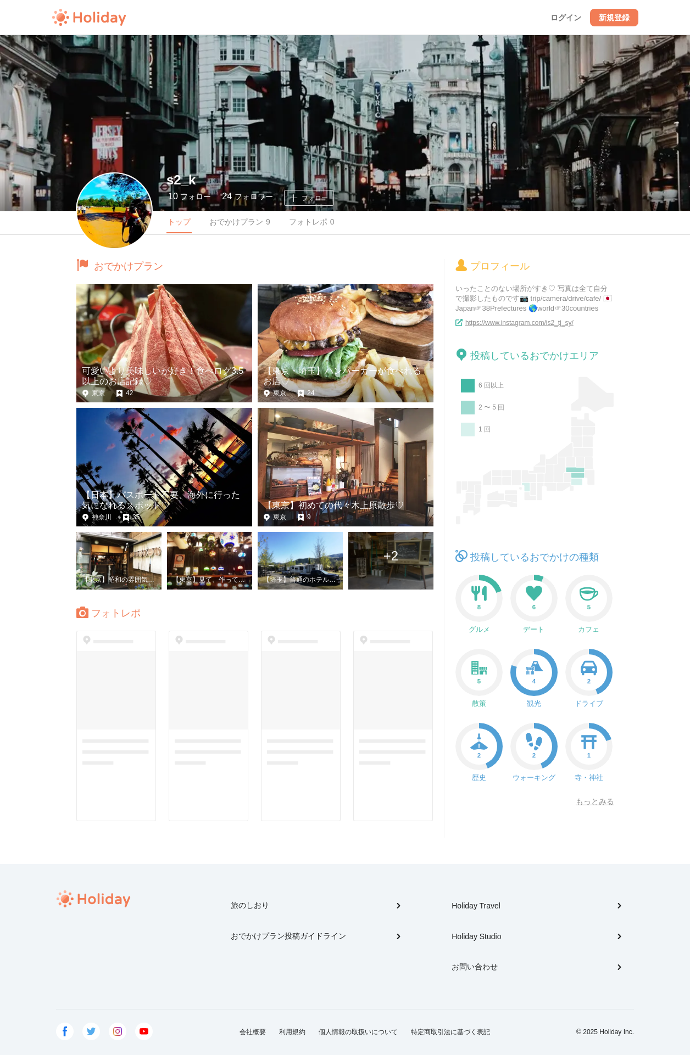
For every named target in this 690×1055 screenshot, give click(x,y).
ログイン (565, 17)
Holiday (89, 17)
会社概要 (253, 1032)
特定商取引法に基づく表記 (450, 1032)
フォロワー (247, 196)
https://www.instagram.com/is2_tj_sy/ (519, 323)
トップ (179, 221)
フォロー (189, 196)
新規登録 (614, 17)
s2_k (181, 179)
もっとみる (595, 801)
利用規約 (292, 1032)
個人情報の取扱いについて (358, 1032)
